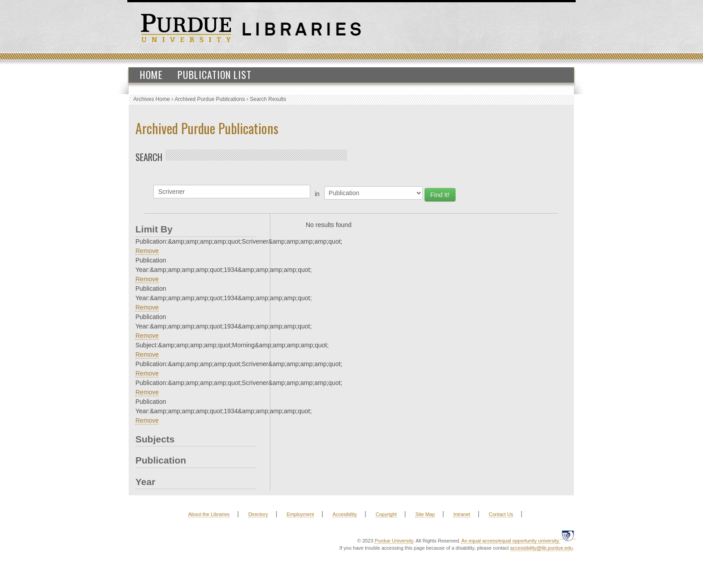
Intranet (461, 514)
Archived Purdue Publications (210, 99)
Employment (300, 514)
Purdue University (393, 540)
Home (151, 74)
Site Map (424, 514)
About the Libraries (209, 514)
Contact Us (501, 514)
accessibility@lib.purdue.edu (541, 548)
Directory (258, 514)
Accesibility (345, 514)
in (317, 193)
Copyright (386, 514)
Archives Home (152, 99)
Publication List (215, 74)
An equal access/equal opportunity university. (510, 540)
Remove (147, 250)
